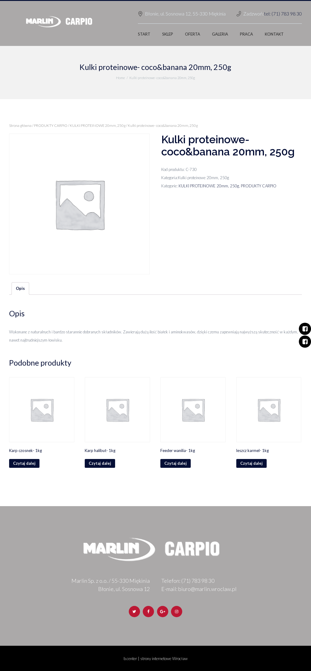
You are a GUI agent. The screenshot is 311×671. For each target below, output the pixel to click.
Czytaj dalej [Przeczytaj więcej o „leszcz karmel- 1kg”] (251, 463)
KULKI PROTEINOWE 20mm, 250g (97, 125)
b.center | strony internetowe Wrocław (156, 658)
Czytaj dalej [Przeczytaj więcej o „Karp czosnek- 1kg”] (24, 463)
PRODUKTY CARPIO (50, 125)
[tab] (20, 288)
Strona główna (20, 125)
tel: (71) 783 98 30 (283, 13)
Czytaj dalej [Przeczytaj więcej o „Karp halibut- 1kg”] (100, 463)
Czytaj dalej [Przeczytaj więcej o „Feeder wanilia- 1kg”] (175, 463)
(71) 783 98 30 (197, 580)
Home (120, 78)
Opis (20, 288)
